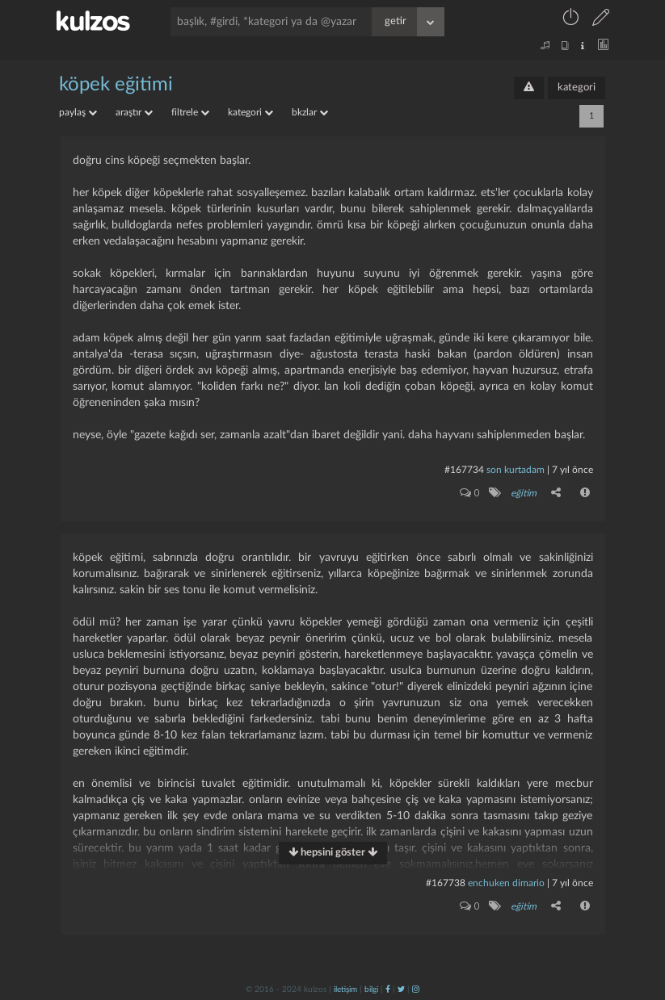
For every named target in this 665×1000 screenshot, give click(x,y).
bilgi (371, 989)
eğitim (524, 493)
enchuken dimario (506, 883)
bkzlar (310, 112)
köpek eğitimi (116, 84)
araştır (134, 112)
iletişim (345, 989)
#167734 (464, 470)
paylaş (78, 112)
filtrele (190, 112)
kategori (577, 87)
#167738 (445, 883)
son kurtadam (515, 470)
